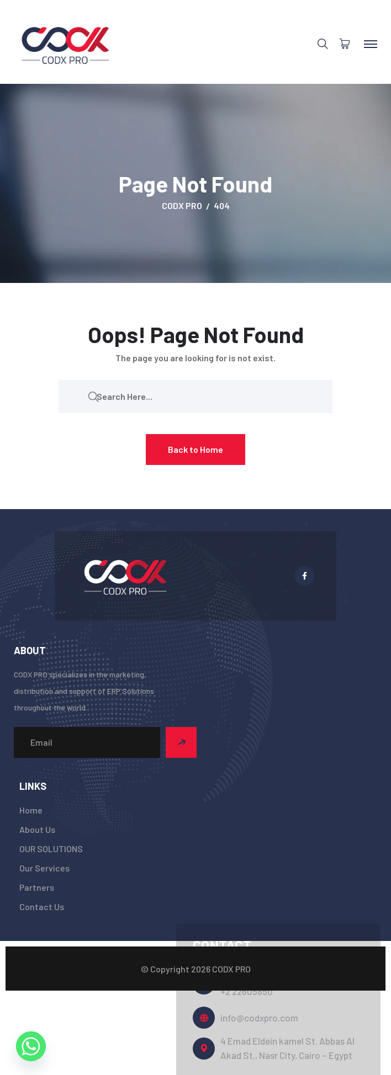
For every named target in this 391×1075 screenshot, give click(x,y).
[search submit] (93, 396)
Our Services (44, 868)
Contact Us (41, 906)
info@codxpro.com (259, 1017)
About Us (37, 829)
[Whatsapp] (31, 1046)
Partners (36, 887)
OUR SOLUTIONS (51, 848)
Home (31, 810)
